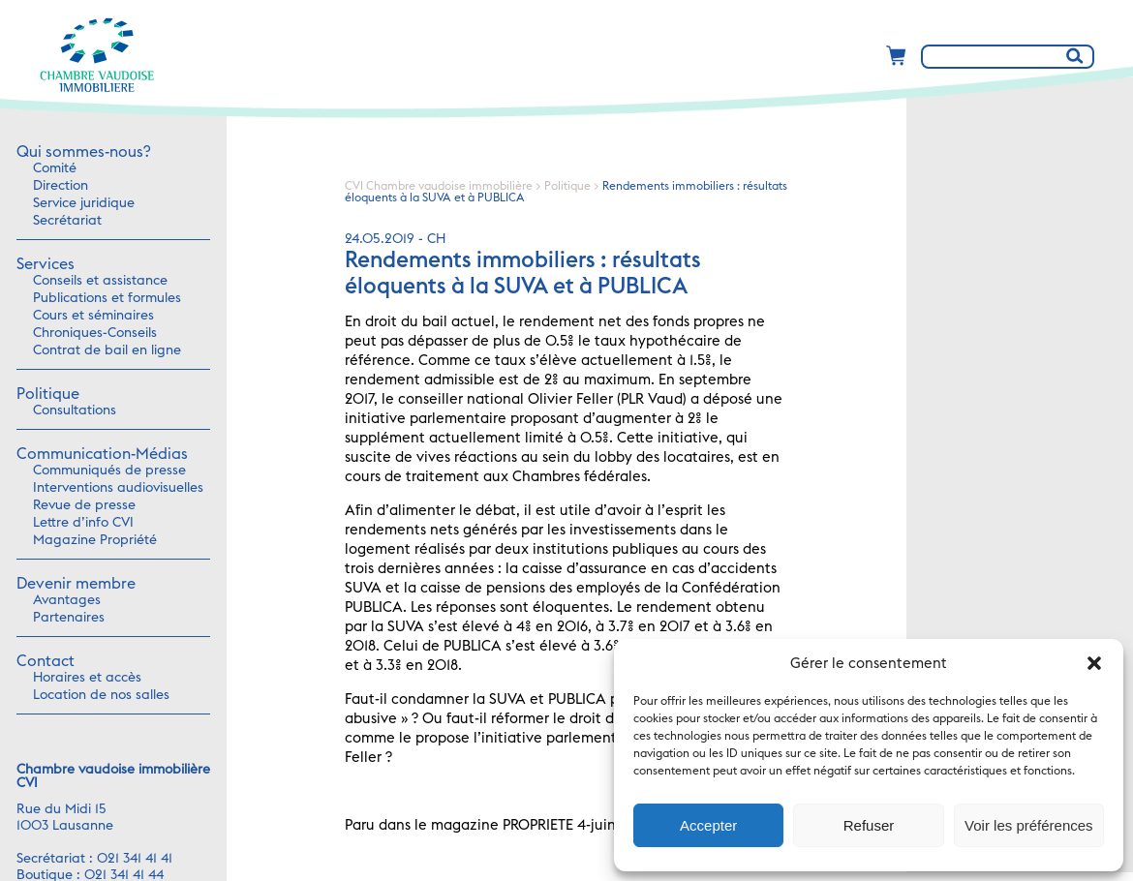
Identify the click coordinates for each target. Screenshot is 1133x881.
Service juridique (84, 203)
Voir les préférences (1029, 825)
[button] (1094, 663)
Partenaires (69, 617)
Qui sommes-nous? (83, 152)
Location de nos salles (101, 695)
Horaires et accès (87, 677)
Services (45, 264)
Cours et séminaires (93, 315)
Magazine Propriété (95, 540)
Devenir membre (76, 584)
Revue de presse (84, 505)
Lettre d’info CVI (83, 523)
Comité (55, 168)
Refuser (869, 825)
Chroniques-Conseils (95, 333)
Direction (60, 186)
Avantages (67, 600)
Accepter (708, 825)
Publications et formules (107, 298)
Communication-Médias (102, 454)
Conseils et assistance (100, 281)
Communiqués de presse (109, 470)
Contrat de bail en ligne (107, 350)
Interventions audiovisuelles (118, 488)
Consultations (74, 410)
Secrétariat (67, 221)
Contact (45, 661)
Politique (47, 394)
